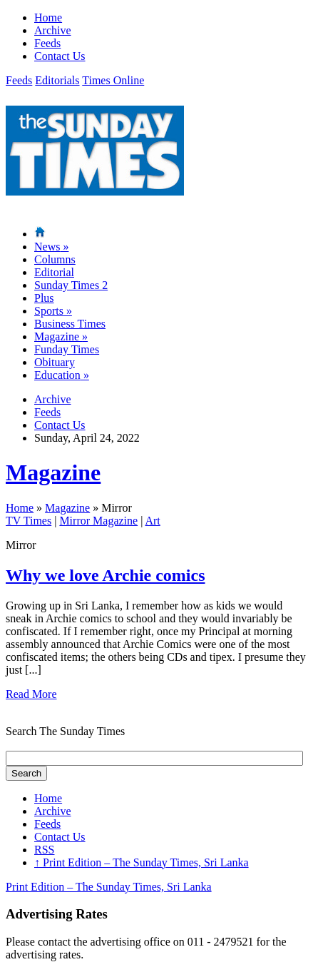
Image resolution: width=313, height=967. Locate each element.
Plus (44, 298)
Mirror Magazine (98, 521)
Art (152, 521)
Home (48, 17)
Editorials (57, 80)
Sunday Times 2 (71, 285)
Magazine (61, 336)
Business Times (70, 324)
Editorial (54, 272)
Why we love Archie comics (105, 575)
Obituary (54, 362)
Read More (31, 694)
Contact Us (60, 56)
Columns (55, 259)
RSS (44, 850)
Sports (53, 311)
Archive (52, 30)
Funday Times (66, 349)
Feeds (47, 43)
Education (61, 375)
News (51, 247)
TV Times (28, 521)
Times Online (113, 80)
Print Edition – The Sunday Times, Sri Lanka (141, 862)
